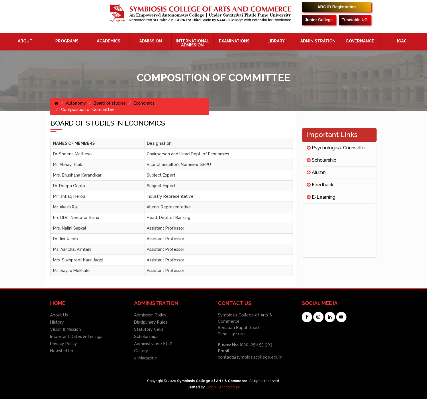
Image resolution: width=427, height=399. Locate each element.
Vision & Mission (65, 329)
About (25, 41)
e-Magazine (145, 358)
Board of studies (110, 103)
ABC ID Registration (337, 7)
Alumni (316, 172)
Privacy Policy (63, 343)
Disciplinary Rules (151, 322)
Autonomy (76, 103)
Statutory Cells (149, 329)
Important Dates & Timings (76, 336)
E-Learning (321, 197)
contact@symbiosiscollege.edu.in (250, 357)
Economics (144, 103)
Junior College (319, 19)
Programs (67, 41)
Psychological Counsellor (336, 147)
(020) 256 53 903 (255, 344)
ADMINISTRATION (318, 41)
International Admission (192, 43)
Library (276, 41)
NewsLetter (61, 351)
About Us (59, 315)
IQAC (402, 41)
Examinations (234, 41)
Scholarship (321, 160)
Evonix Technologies (223, 387)
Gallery (141, 351)
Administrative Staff (153, 343)
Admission (150, 41)
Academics (108, 41)
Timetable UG (355, 19)
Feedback (320, 184)
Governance (360, 41)
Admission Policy (150, 315)
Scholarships (146, 336)
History (57, 322)
